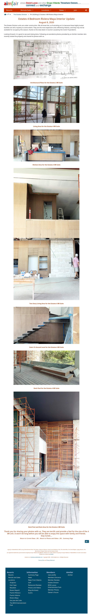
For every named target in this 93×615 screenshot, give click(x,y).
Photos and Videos (34, 588)
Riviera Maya (14, 598)
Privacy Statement (50, 560)
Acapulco (13, 583)
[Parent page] (9, 14)
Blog (29, 590)
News (62, 10)
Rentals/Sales (27, 10)
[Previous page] (7, 14)
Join (75, 10)
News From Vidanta (34, 580)
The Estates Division (20, 14)
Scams (30, 593)
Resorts (9, 10)
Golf (29, 583)
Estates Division (53, 583)
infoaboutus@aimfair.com (36, 557)
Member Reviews (54, 580)
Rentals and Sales (14, 577)
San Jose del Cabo (16, 600)
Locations (46, 10)
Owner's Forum (53, 592)
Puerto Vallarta (15, 595)
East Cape (13, 585)
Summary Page (33, 575)
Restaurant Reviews (34, 585)
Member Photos (53, 590)
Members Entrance (54, 577)
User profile (52, 575)
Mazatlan (13, 588)
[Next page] (10, 14)
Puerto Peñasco (15, 593)
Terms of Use (41, 560)
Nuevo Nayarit (15, 590)
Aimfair (51, 554)
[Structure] (5, 14)
